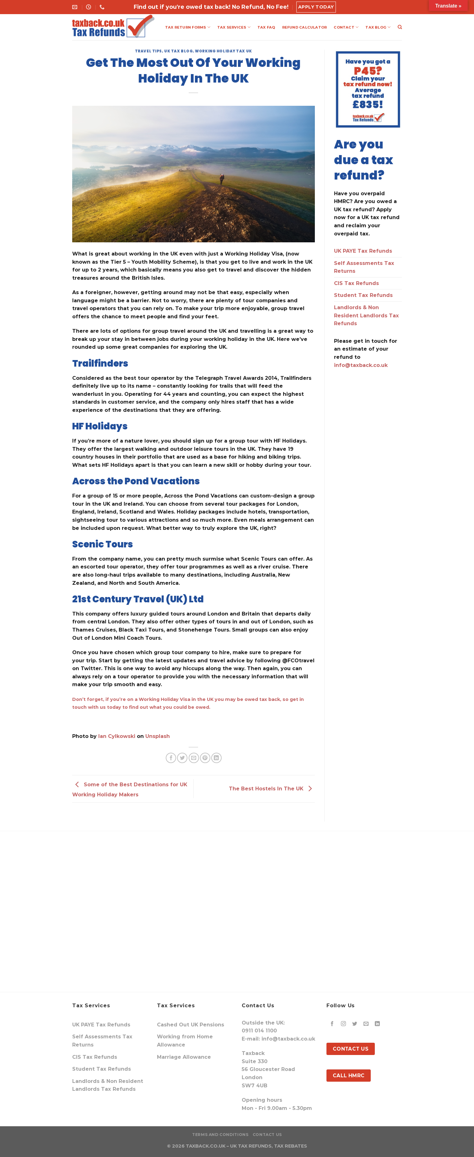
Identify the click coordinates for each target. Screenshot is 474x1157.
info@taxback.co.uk (361, 365)
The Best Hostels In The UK (272, 788)
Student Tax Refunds (363, 295)
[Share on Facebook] (171, 758)
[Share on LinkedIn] (216, 758)
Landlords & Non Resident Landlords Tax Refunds (366, 315)
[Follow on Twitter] (355, 1024)
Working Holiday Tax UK (223, 51)
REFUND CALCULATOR (304, 27)
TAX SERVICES (233, 27)
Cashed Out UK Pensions (190, 1025)
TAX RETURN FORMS (187, 27)
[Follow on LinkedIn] (377, 1024)
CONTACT (346, 27)
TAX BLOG (378, 27)
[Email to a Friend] (194, 758)
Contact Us (267, 1134)
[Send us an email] (366, 1024)
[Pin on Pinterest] (205, 758)
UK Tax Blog (178, 51)
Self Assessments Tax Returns (364, 267)
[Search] (400, 27)
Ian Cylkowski (116, 736)
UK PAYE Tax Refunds (363, 251)
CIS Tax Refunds (356, 283)
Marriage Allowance (184, 1057)
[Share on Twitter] (182, 758)
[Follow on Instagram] (343, 1024)
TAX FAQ (266, 27)
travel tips (148, 51)
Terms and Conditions (220, 1134)
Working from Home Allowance (185, 1041)
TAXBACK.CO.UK (205, 1146)
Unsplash (157, 736)
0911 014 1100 (259, 1031)
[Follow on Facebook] (332, 1024)
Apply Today (316, 7)
